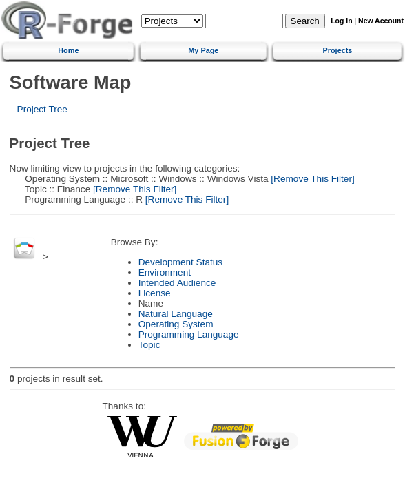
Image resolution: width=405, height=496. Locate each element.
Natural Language (175, 314)
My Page (203, 50)
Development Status (180, 262)
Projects (337, 50)
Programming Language (188, 334)
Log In (341, 21)
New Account (381, 21)
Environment (164, 272)
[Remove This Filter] (312, 179)
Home (68, 50)
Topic (149, 345)
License (154, 293)
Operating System (176, 324)
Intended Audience (177, 283)
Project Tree (42, 109)
